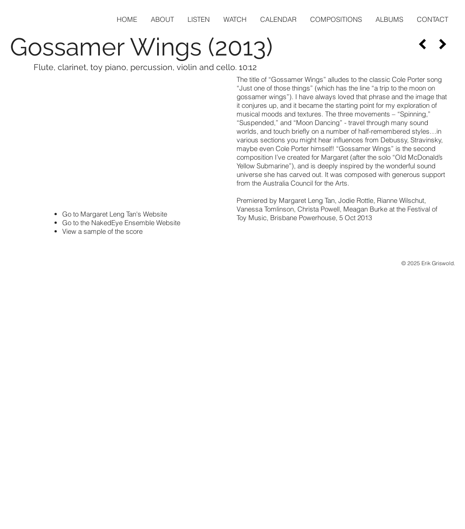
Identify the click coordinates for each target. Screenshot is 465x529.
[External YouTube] (119, 138)
